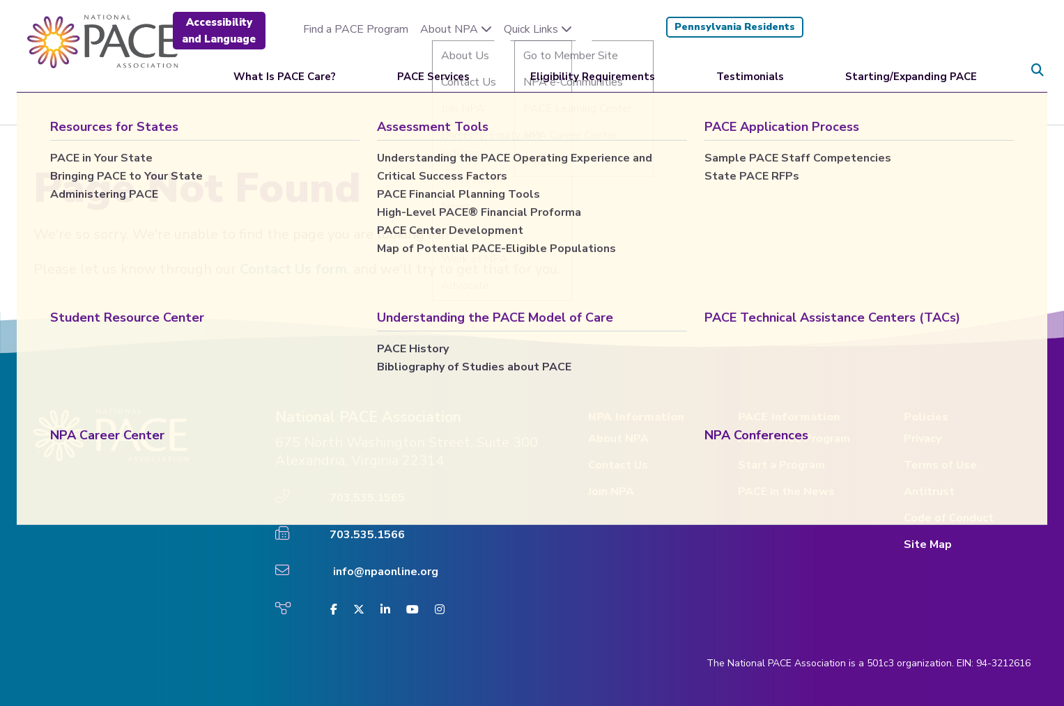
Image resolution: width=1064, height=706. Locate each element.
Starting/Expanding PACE (911, 70)
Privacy (922, 438)
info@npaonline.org (385, 571)
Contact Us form (293, 269)
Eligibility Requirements (592, 70)
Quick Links (538, 29)
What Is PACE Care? (284, 70)
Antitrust (929, 491)
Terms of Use (940, 465)
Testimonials (750, 70)
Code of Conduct (949, 518)
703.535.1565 (367, 497)
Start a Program (781, 465)
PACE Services (433, 70)
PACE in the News (786, 491)
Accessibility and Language (219, 30)
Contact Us (618, 465)
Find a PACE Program (355, 29)
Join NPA (611, 491)
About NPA (456, 29)
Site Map (928, 544)
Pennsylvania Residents (734, 26)
